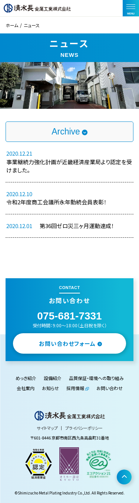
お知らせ (50, 388)
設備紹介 (53, 378)
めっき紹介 (26, 378)
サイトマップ (47, 428)
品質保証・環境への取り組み (96, 378)
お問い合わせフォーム (70, 343)
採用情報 (75, 388)
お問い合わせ (109, 388)
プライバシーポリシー (84, 428)
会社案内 (25, 388)
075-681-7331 (69, 316)
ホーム (12, 25)
